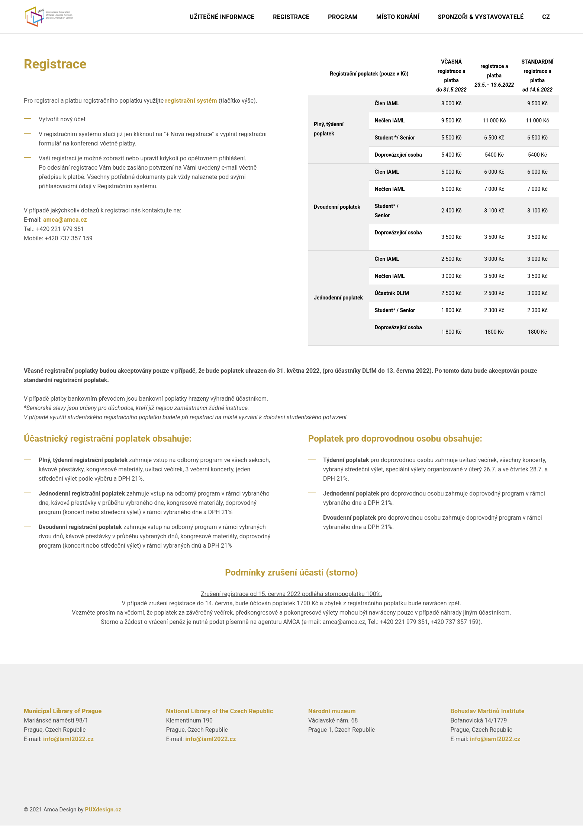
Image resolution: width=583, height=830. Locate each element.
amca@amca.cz (65, 224)
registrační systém (191, 105)
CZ (546, 16)
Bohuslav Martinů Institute (488, 715)
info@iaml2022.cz (68, 743)
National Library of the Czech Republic (219, 715)
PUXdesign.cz (103, 814)
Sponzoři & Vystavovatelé (481, 16)
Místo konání (397, 16)
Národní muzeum (332, 715)
